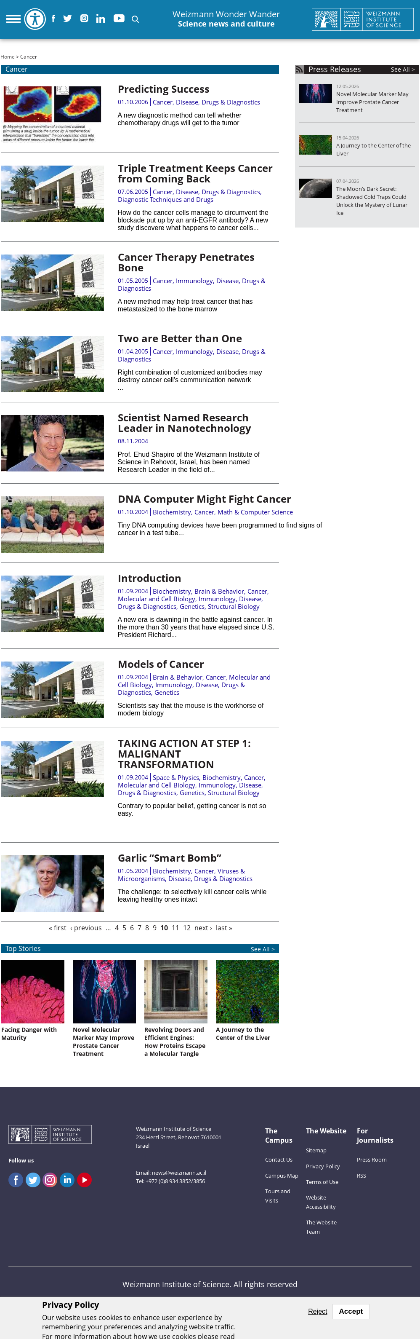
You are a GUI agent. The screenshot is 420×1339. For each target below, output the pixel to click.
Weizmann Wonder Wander (226, 19)
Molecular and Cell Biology (156, 599)
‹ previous (86, 927)
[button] (135, 19)
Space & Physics (176, 777)
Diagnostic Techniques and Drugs (165, 199)
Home (7, 56)
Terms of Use (322, 1182)
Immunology (194, 280)
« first (57, 927)
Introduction (149, 578)
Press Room (372, 1159)
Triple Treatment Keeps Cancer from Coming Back (195, 173)
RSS (361, 1175)
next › (203, 927)
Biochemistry (172, 512)
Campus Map (281, 1175)
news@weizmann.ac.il (179, 1172)
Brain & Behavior (219, 591)
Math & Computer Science (255, 512)
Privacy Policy (323, 1166)
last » (224, 927)
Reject (317, 1311)
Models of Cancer (161, 664)
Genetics (192, 606)
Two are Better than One (180, 338)
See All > (403, 69)
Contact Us (278, 1159)
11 (175, 927)
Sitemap (316, 1150)
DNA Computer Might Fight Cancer (204, 499)
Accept (351, 1311)
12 (187, 927)
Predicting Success (164, 89)
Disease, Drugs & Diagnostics (218, 102)
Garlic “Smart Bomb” (169, 858)
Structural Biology (234, 606)
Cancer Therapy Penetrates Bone (186, 262)
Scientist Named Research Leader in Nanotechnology (184, 422)
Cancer (163, 102)
